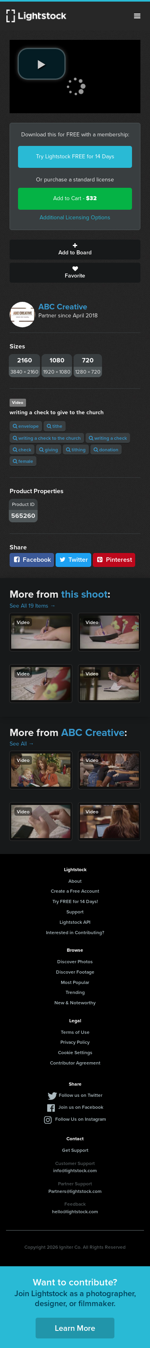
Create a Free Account (75, 891)
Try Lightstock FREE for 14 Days (75, 156)
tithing (76, 449)
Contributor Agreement (75, 1062)
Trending (75, 992)
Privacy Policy (75, 1042)
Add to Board (75, 249)
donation (106, 449)
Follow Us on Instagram (80, 1119)
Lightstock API (75, 922)
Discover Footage (75, 971)
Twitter (73, 559)
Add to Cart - (75, 198)
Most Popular (75, 982)
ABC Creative (62, 307)
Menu (137, 16)
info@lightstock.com (75, 1170)
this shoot (84, 594)
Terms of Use (75, 1032)
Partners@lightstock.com (75, 1191)
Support (75, 911)
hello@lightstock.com (75, 1211)
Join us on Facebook (80, 1107)
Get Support (75, 1150)
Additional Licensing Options (75, 217)
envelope (26, 426)
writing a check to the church (47, 438)
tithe (54, 426)
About (75, 881)
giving (48, 449)
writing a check (108, 438)
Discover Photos (75, 961)
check (22, 449)
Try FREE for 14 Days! (75, 901)
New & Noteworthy (75, 1002)
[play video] (42, 64)
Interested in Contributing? (75, 932)
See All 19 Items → (33, 606)
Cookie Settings (75, 1052)
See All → (22, 744)
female (23, 461)
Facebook (32, 559)
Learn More (75, 1328)
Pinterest (114, 559)
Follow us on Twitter (80, 1095)
